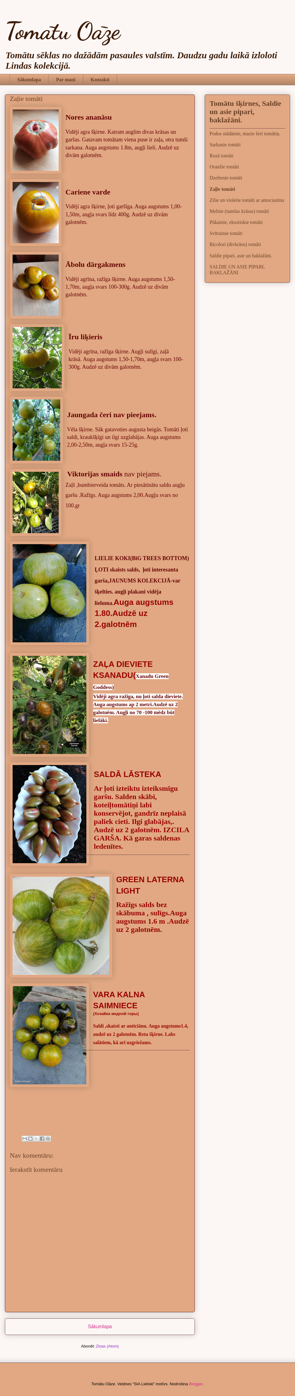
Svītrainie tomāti (226, 233)
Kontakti (100, 79)
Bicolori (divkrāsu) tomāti (235, 244)
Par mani (65, 79)
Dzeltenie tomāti (226, 177)
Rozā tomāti (222, 155)
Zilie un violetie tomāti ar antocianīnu (247, 200)
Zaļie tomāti (222, 189)
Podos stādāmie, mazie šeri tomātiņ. (245, 133)
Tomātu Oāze (62, 30)
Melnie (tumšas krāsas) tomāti (239, 211)
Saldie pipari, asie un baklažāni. (241, 255)
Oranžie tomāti (224, 166)
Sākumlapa (29, 79)
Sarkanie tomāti (225, 144)
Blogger (196, 1384)
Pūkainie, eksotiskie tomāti (236, 222)
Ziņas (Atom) (107, 1346)
